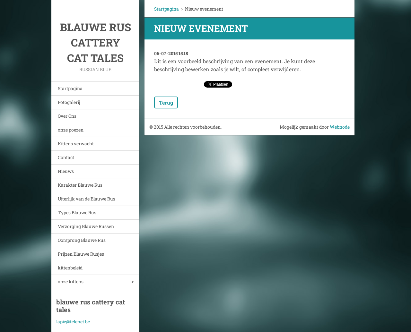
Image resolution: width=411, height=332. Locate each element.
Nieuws (66, 171)
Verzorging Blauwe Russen (86, 226)
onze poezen (70, 130)
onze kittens (70, 281)
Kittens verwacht (76, 143)
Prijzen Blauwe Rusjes (81, 254)
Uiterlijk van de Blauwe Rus (86, 199)
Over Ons (67, 116)
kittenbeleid (70, 268)
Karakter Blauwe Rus (80, 185)
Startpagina (70, 88)
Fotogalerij (69, 102)
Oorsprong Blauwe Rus (82, 240)
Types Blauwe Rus (77, 212)
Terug (166, 102)
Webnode (340, 127)
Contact (66, 157)
